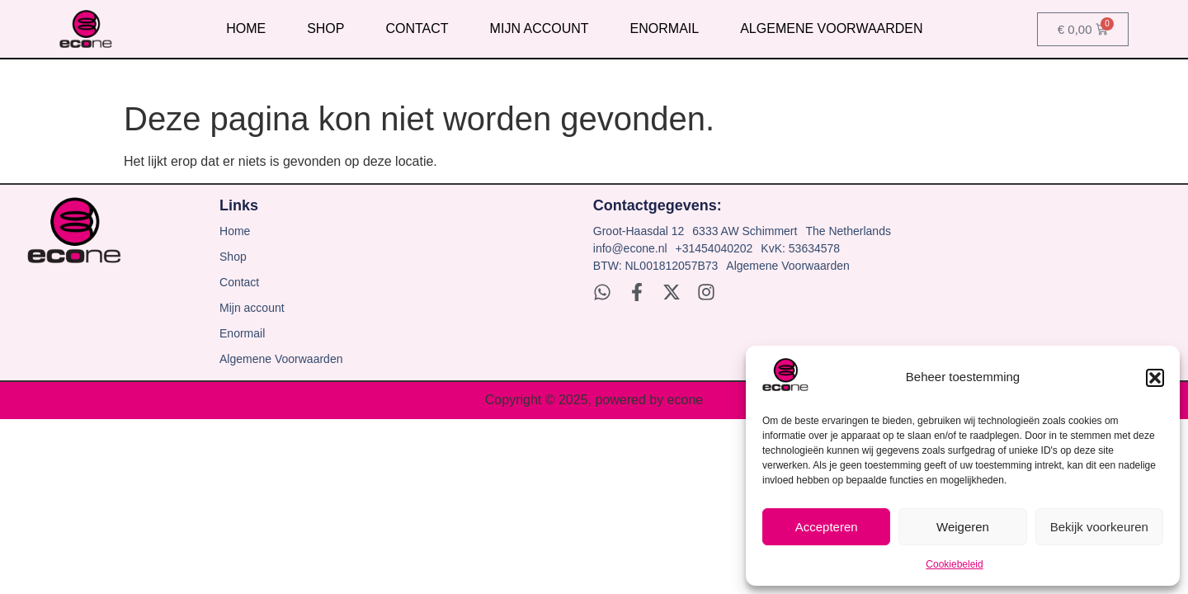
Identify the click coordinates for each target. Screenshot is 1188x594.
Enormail (665, 28)
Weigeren (962, 527)
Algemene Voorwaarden (831, 28)
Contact (416, 28)
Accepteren (826, 527)
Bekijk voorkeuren (1099, 527)
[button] (1155, 378)
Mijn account (539, 28)
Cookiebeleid (954, 564)
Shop (325, 28)
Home (246, 28)
